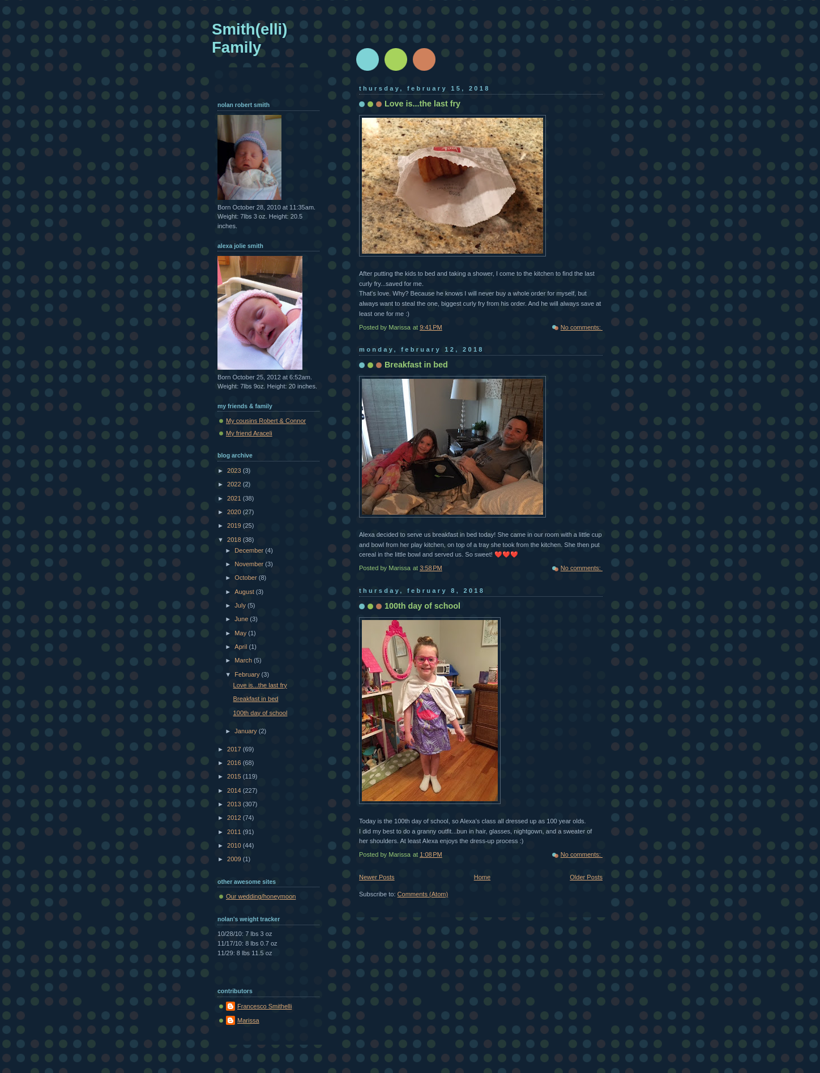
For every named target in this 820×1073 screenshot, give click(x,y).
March (244, 660)
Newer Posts (377, 877)
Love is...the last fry (422, 103)
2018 (235, 539)
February (247, 674)
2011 (235, 831)
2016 (235, 762)
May (241, 633)
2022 (235, 484)
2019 (235, 525)
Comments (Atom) (423, 894)
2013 (235, 804)
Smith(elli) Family (249, 38)
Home (482, 877)
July (240, 605)
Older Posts (586, 877)
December (249, 550)
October (246, 577)
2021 (235, 498)
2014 (235, 790)
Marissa (248, 1020)
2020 (235, 511)
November (249, 564)
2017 (235, 749)
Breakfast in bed (416, 364)
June (242, 618)
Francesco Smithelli (264, 1006)
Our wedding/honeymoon (261, 896)
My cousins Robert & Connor (266, 420)
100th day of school (422, 605)
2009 (235, 859)
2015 (235, 776)
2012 (235, 817)
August (244, 591)
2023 (235, 470)
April (241, 646)
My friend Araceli (249, 433)
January (246, 731)
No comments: (582, 327)
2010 (235, 845)
